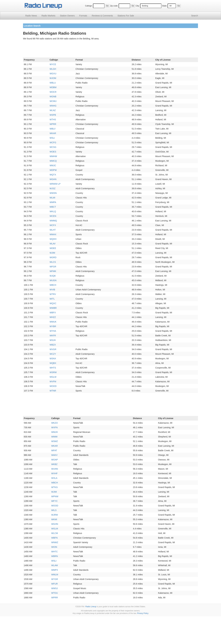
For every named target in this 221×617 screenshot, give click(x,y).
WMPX (54, 570)
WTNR (53, 390)
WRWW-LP (55, 184)
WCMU (53, 101)
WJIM (52, 253)
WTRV (53, 294)
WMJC (53, 165)
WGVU (53, 73)
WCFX (53, 225)
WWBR (53, 308)
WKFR (53, 335)
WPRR (53, 124)
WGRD (53, 257)
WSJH (53, 340)
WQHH (53, 239)
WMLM (54, 574)
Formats (83, 15)
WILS (53, 510)
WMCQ (53, 161)
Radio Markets (48, 15)
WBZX (53, 345)
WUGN (53, 280)
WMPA (53, 202)
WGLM (53, 377)
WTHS (53, 119)
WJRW (54, 515)
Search (194, 15)
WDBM (53, 87)
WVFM (53, 381)
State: (164, 6)
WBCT (53, 207)
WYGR (54, 579)
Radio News (31, 15)
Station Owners (67, 15)
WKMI (54, 519)
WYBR (53, 326)
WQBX (53, 363)
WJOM (53, 78)
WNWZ (54, 542)
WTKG (54, 487)
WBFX (53, 312)
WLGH (53, 69)
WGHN (53, 179)
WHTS (53, 367)
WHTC (54, 551)
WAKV (54, 455)
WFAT (54, 450)
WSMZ (54, 441)
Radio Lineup (90, 607)
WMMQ (53, 220)
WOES (53, 151)
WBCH (53, 285)
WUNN (54, 469)
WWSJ (54, 588)
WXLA (54, 478)
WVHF (54, 473)
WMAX (53, 234)
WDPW (53, 170)
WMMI (54, 436)
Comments (102, 15)
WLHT (53, 230)
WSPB (53, 115)
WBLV (53, 128)
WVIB (52, 289)
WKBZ (54, 464)
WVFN (54, 427)
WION (54, 547)
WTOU (54, 593)
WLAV (53, 243)
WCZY (53, 354)
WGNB (53, 96)
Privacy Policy (142, 613)
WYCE (53, 64)
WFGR (53, 266)
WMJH (54, 432)
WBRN (54, 556)
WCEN (53, 216)
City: (138, 6)
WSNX (53, 358)
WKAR (53, 133)
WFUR (54, 584)
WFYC (54, 501)
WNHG (53, 105)
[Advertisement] (110, 49)
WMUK (53, 322)
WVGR (53, 349)
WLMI (52, 197)
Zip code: (114, 6)
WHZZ (53, 317)
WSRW (53, 372)
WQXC (53, 303)
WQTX (53, 174)
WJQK (53, 276)
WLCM (54, 533)
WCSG (53, 147)
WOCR (53, 92)
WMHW (53, 156)
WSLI (52, 138)
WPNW (54, 496)
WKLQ (53, 211)
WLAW (54, 565)
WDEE (53, 248)
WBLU (53, 83)
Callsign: (88, 6)
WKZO (54, 423)
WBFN (54, 538)
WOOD (53, 386)
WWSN (53, 193)
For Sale (126, 15)
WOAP (54, 459)
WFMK (53, 271)
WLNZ (53, 110)
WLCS (53, 262)
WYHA (53, 331)
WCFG (53, 142)
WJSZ (52, 188)
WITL (52, 299)
